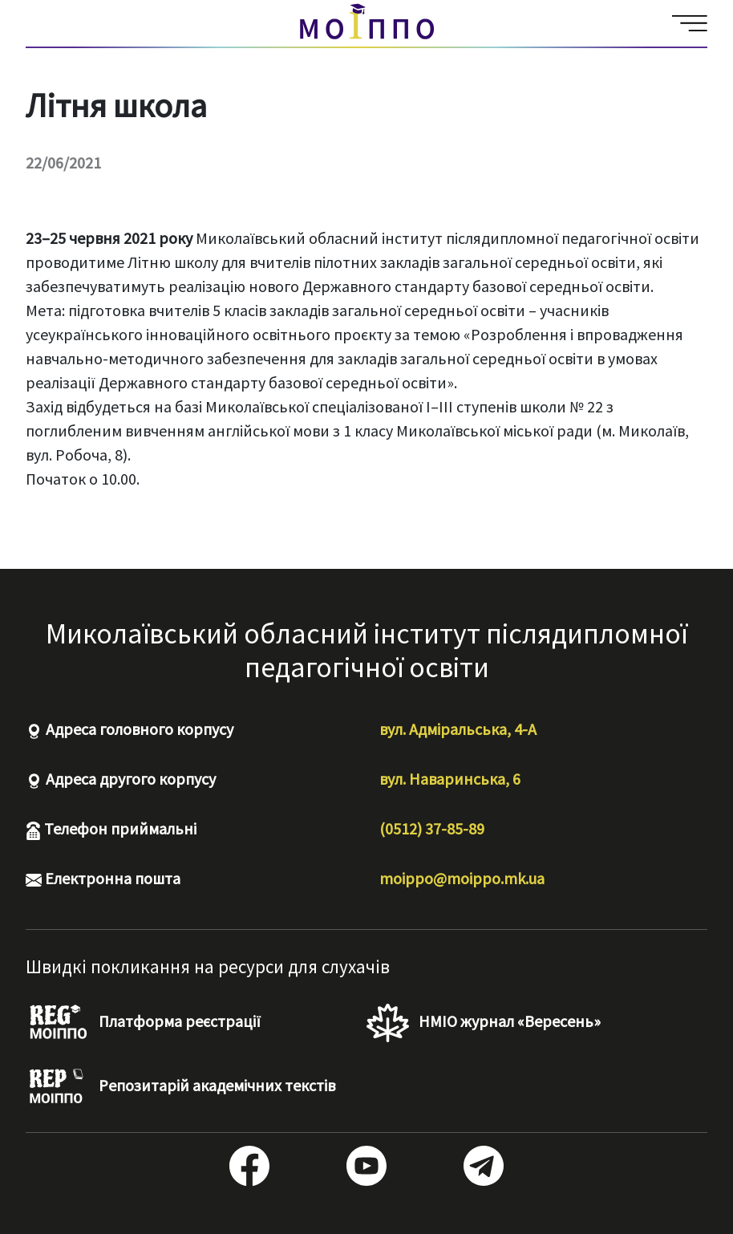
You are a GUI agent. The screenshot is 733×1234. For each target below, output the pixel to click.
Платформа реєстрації (143, 1023)
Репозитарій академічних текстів (180, 1087)
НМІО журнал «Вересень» (483, 1023)
